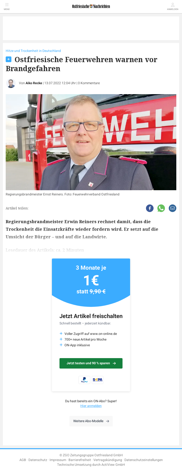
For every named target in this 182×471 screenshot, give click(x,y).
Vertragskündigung (107, 459)
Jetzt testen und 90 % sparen (91, 363)
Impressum (58, 459)
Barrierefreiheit (79, 459)
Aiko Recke (34, 83)
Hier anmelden (91, 405)
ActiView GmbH (113, 464)
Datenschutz (37, 459)
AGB (22, 459)
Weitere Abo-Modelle (91, 421)
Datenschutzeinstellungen (143, 459)
